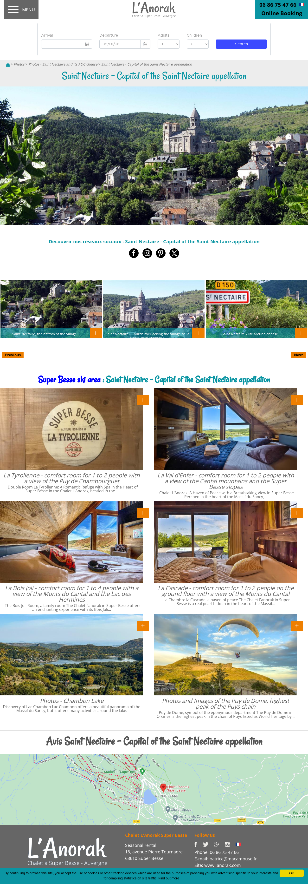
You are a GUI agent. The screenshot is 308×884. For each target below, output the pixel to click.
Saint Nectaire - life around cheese (250, 334)
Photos (19, 64)
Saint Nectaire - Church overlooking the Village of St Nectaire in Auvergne (147, 336)
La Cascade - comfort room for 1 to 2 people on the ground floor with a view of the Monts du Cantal (226, 591)
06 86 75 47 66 (277, 4)
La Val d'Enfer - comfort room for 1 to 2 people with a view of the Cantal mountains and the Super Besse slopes (225, 481)
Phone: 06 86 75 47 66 (216, 852)
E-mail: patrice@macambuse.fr (225, 859)
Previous (13, 354)
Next (298, 354)
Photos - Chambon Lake (71, 701)
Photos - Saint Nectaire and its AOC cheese (62, 64)
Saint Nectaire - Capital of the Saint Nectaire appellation (146, 64)
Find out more (168, 878)
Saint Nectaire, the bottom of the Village (44, 334)
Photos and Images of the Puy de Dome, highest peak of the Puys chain (225, 703)
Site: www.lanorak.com (217, 865)
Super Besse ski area (69, 379)
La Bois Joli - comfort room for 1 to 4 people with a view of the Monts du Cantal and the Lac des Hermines (71, 593)
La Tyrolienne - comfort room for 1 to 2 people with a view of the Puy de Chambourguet (71, 478)
